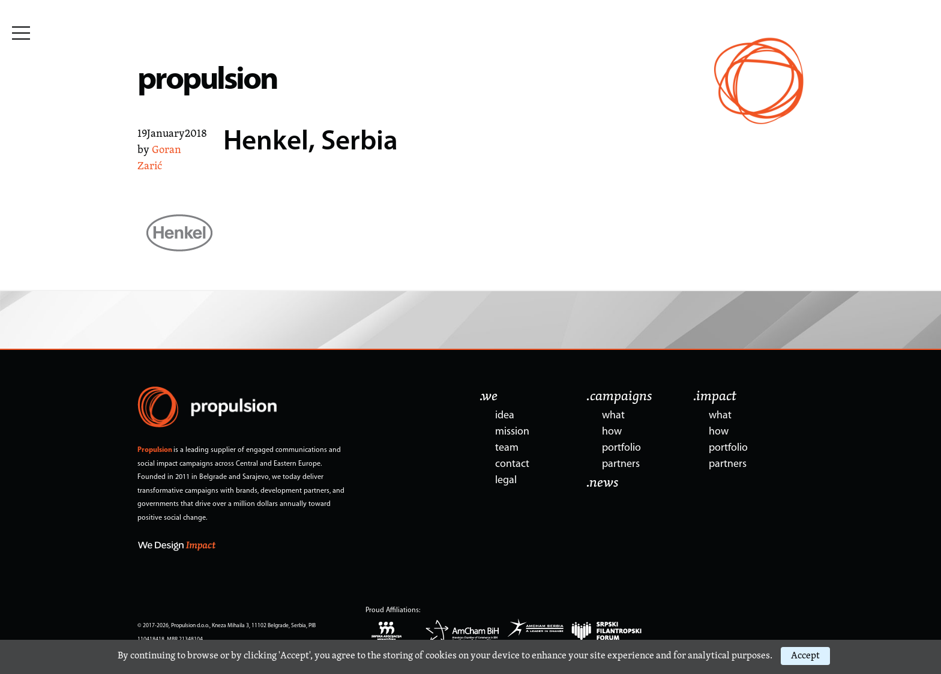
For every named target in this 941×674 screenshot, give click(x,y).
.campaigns (619, 397)
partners (621, 464)
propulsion (207, 80)
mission (512, 432)
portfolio (621, 448)
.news (602, 483)
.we (489, 397)
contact (512, 464)
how (612, 432)
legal (506, 480)
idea (504, 415)
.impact (714, 397)
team (507, 448)
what (613, 415)
